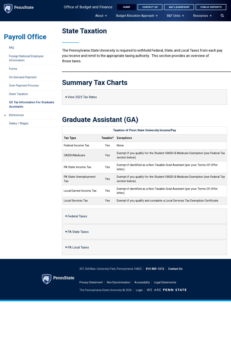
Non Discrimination (118, 282)
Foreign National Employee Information (26, 58)
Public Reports (211, 7)
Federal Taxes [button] (75, 216)
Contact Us (150, 7)
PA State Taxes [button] (76, 232)
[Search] (222, 15)
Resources (201, 17)
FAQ (11, 47)
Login (139, 290)
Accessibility (142, 282)
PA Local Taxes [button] (76, 247)
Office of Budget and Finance (88, 7)
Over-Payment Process (24, 85)
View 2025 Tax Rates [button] (80, 97)
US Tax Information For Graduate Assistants (31, 104)
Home (126, 7)
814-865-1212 (155, 268)
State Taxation (18, 94)
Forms (13, 69)
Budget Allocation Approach (136, 17)
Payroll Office (25, 37)
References (16, 115)
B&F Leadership (179, 7)
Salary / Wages (18, 123)
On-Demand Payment (23, 77)
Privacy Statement (91, 282)
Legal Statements (165, 282)
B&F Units (174, 17)
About (100, 17)
